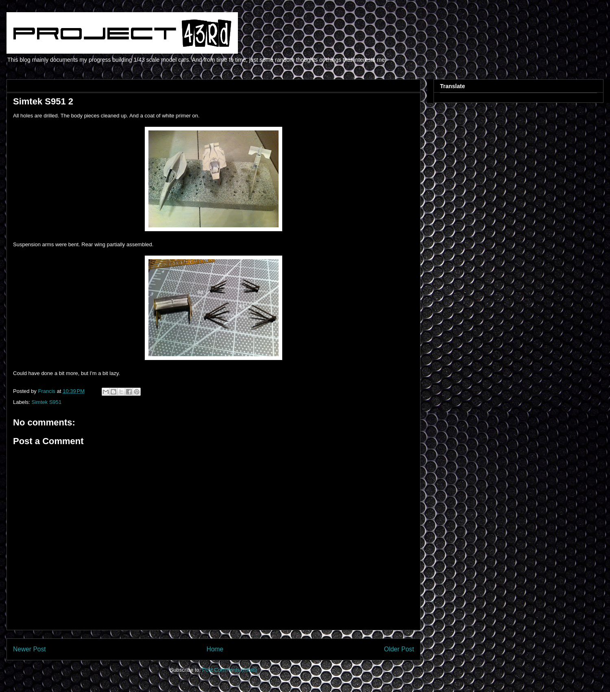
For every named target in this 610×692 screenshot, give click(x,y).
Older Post (399, 649)
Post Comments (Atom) (229, 670)
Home (215, 649)
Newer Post (29, 649)
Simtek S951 (47, 402)
